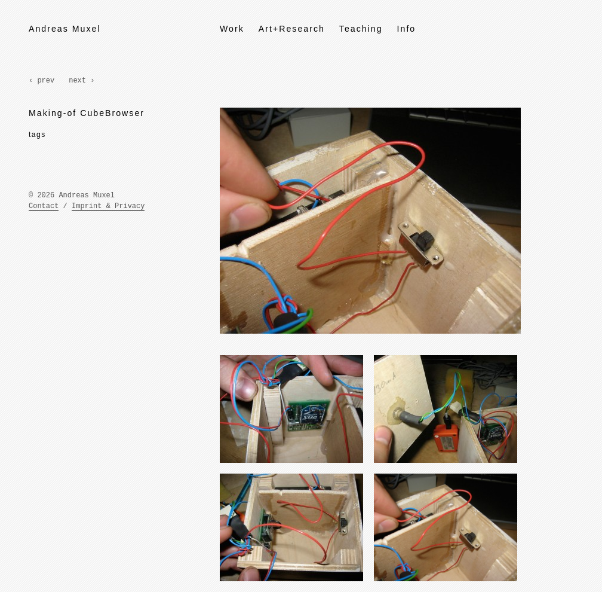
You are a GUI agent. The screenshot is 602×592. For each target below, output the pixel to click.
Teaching (361, 28)
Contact (44, 206)
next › (81, 81)
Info (406, 28)
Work (232, 28)
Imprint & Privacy (108, 206)
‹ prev (41, 81)
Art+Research (292, 28)
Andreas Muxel (65, 28)
